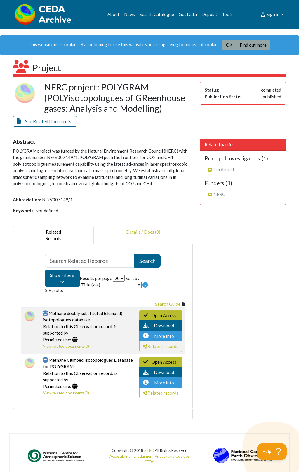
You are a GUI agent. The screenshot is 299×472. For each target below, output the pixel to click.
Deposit (209, 14)
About (113, 14)
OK (229, 45)
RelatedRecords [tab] (53, 235)
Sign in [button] (270, 14)
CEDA (149, 461)
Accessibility (120, 456)
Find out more (253, 45)
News (129, 14)
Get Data (188, 14)
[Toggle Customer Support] (272, 451)
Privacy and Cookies (172, 456)
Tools (227, 14)
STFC (149, 450)
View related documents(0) (66, 346)
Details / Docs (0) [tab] (143, 235)
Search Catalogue (157, 14)
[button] (45, 121)
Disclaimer (143, 456)
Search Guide (167, 304)
